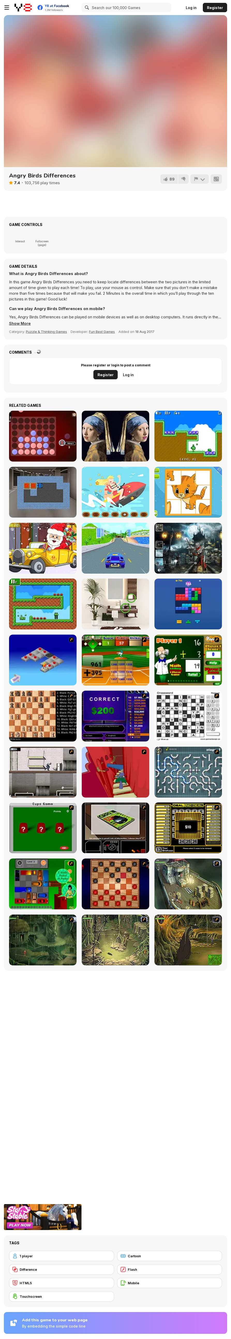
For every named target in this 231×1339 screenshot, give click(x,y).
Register (215, 7)
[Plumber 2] (188, 772)
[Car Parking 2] (43, 492)
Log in (191, 7)
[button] (20, 323)
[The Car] (115, 827)
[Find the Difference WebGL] (115, 604)
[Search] (86, 7)
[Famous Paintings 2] (115, 436)
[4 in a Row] (43, 436)
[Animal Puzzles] (188, 492)
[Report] (199, 179)
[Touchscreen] (61, 1296)
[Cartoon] (169, 1256)
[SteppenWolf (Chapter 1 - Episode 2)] (43, 940)
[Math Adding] (188, 660)
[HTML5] (61, 1283)
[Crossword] (188, 716)
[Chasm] (115, 772)
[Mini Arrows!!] (188, 436)
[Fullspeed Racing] (115, 548)
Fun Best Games (102, 331)
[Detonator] (43, 660)
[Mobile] (169, 1283)
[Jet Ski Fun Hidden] (115, 492)
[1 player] (61, 1256)
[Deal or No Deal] (188, 827)
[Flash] (169, 1269)
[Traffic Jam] (43, 884)
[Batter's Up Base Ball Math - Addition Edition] (115, 660)
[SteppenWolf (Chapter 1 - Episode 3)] (115, 940)
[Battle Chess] (43, 716)
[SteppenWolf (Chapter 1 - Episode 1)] (188, 884)
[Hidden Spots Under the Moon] (188, 548)
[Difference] (61, 1269)
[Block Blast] (188, 604)
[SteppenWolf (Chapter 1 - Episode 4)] (188, 940)
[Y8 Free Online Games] (23, 7)
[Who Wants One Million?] (115, 716)
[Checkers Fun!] (115, 884)
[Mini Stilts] (43, 604)
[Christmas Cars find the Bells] (43, 548)
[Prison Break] (43, 772)
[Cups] (43, 827)
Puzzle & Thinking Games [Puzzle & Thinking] (46, 331)
